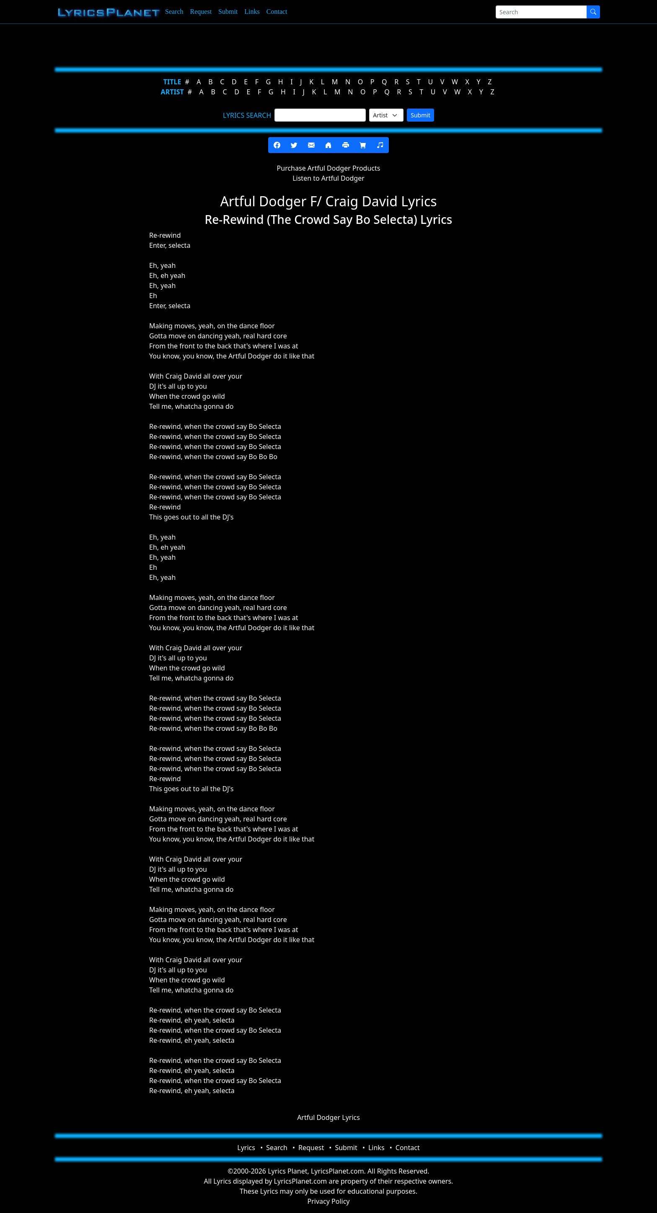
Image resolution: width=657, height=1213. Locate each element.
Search (174, 11)
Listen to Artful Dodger (328, 178)
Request (201, 11)
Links (251, 11)
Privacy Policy (329, 1201)
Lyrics (246, 1147)
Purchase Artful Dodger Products (328, 168)
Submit (228, 11)
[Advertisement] (287, 44)
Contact (276, 11)
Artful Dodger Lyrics (328, 1117)
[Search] (541, 11)
